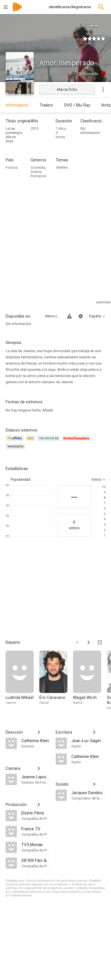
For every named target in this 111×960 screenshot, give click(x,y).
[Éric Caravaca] (56, 680)
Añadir (47, 410)
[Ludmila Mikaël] (22, 680)
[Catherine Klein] (35, 740)
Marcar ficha (67, 89)
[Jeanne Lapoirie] (35, 776)
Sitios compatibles (52, 316)
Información (17, 105)
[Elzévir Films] (35, 813)
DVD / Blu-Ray (77, 105)
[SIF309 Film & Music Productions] (35, 860)
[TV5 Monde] (35, 844)
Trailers (46, 105)
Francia (11, 167)
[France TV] (35, 828)
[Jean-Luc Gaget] (88, 740)
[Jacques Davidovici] (88, 792)
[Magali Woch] (90, 680)
